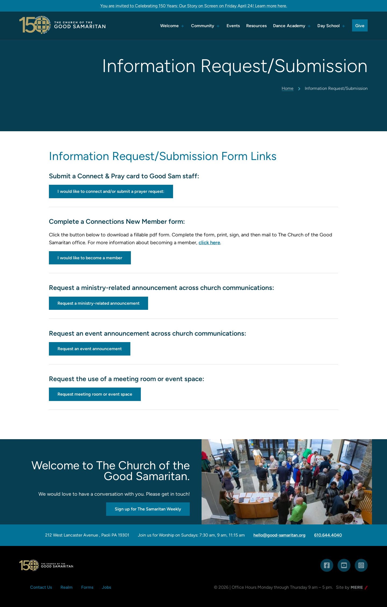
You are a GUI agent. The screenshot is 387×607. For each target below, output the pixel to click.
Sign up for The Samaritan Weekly (148, 509)
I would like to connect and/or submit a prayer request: (111, 191)
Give (359, 25)
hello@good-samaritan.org (279, 535)
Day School (328, 25)
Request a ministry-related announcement (98, 303)
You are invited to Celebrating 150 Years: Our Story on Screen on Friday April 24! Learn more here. (193, 5)
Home (287, 88)
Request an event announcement (90, 348)
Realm (66, 587)
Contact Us (41, 587)
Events (233, 25)
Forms (87, 587)
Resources (256, 25)
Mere (356, 587)
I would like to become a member (90, 257)
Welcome (169, 25)
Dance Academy (289, 25)
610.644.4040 (328, 535)
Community (202, 25)
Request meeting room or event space (95, 394)
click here (209, 243)
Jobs (106, 587)
